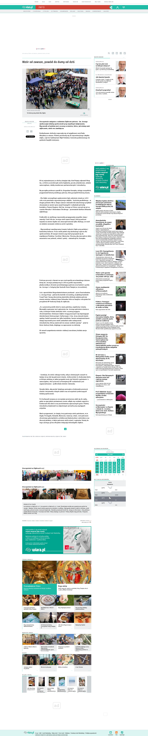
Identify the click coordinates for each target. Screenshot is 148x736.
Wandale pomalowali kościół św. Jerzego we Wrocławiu (66, 509)
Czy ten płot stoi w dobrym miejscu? (103, 64)
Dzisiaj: (110, 448)
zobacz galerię (84, 114)
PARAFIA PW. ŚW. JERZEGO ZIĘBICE (35, 435)
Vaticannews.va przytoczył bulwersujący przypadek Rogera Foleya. (104, 277)
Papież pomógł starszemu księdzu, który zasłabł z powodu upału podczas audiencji (105, 315)
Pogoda (110, 479)
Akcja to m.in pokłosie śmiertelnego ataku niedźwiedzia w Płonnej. (104, 292)
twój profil (117, 7)
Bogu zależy (62, 585)
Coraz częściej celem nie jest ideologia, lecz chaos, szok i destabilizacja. (103, 382)
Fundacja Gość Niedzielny (77, 732)
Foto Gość (61, 732)
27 (101, 457)
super (51, 519)
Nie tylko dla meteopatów (101, 476)
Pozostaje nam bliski (44, 510)
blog (43, 1)
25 (101, 469)
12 (106, 463)
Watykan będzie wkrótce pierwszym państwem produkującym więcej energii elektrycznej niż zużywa (104, 201)
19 (106, 466)
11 (101, 463)
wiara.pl (29, 7)
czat (50, 1)
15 (119, 463)
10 (97, 463)
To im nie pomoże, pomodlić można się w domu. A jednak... (105, 91)
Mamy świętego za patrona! (57, 510)
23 (123, 466)
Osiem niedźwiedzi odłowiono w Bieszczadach (102, 286)
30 (114, 457)
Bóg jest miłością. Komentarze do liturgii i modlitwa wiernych (37, 588)
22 (119, 466)
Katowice (110, 481)
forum (36, 1)
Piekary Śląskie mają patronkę (74, 510)
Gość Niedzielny (86, 1)
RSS (116, 731)
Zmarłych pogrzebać (103, 89)
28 (106, 457)
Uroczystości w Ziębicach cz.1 (33, 486)
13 (110, 463)
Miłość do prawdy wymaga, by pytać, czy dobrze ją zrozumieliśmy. (105, 67)
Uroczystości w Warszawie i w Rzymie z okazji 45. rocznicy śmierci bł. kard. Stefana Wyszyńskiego (104, 406)
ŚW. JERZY (63, 435)
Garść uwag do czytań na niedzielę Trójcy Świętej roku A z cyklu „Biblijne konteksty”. (73, 588)
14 (114, 463)
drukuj (31, 130)
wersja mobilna (108, 1)
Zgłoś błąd (122, 731)
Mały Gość (98, 1)
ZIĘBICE (57, 435)
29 (110, 457)
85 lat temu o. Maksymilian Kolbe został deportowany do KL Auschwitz (105, 354)
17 (97, 466)
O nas (36, 732)
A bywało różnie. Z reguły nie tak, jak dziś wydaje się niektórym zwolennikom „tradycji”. (104, 80)
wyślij (28, 130)
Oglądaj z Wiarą (27, 673)
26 (97, 457)
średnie (42, 519)
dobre (46, 519)
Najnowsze (97, 193)
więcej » (37, 609)
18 (101, 466)
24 (97, 469)
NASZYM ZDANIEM (98, 56)
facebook (121, 52)
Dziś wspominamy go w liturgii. (104, 412)
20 (110, 466)
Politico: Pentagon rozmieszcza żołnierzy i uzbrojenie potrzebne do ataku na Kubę (104, 301)
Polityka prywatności (91, 732)
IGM (40, 732)
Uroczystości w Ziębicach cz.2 (33, 467)
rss (113, 52)
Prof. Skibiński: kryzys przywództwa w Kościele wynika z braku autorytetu (105, 391)
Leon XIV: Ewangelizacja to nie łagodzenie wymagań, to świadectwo (105, 250)
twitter (125, 52)
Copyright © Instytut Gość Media (43, 734)
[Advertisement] (74, 32)
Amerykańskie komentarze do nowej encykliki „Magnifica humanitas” (104, 220)
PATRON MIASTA (50, 435)
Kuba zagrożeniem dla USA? (103, 306)
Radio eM (75, 1)
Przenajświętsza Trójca (32, 585)
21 (114, 466)
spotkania (66, 1)
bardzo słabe (31, 519)
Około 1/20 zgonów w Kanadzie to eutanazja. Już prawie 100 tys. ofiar (105, 271)
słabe (37, 519)
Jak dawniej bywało (103, 76)
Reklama (67, 732)
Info (41, 7)
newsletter (117, 52)
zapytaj (57, 1)
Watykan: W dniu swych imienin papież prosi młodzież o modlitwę (46, 507)
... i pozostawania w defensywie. (104, 396)
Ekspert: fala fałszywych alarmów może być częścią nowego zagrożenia (105, 375)
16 (123, 463)
